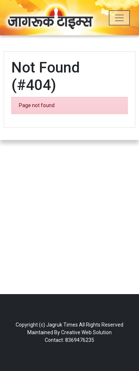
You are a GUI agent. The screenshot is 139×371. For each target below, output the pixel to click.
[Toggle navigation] (119, 18)
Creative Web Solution (86, 332)
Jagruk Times (62, 325)
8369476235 (79, 340)
